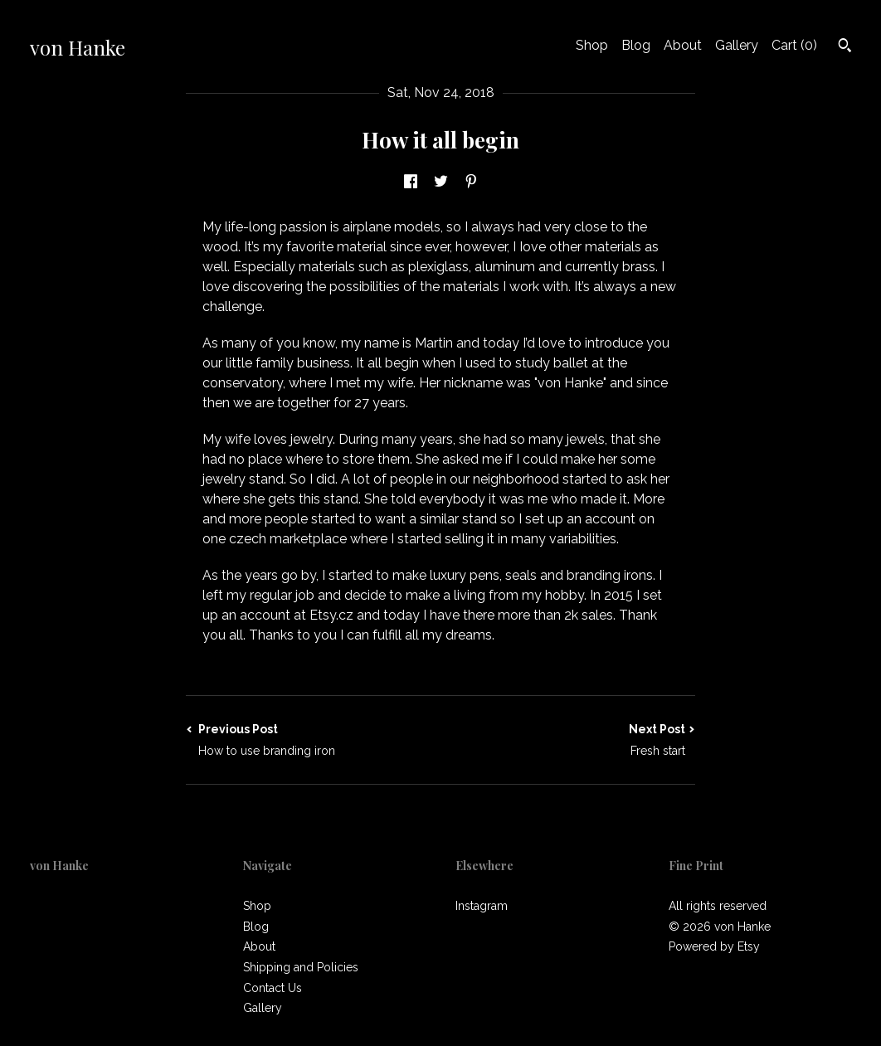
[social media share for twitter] (441, 181)
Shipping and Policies (300, 967)
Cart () (794, 45)
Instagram (481, 905)
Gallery (736, 45)
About (683, 45)
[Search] (845, 47)
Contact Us (272, 988)
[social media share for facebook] (410, 181)
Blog (635, 45)
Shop (592, 45)
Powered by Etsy (714, 946)
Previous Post (313, 740)
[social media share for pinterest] (471, 181)
